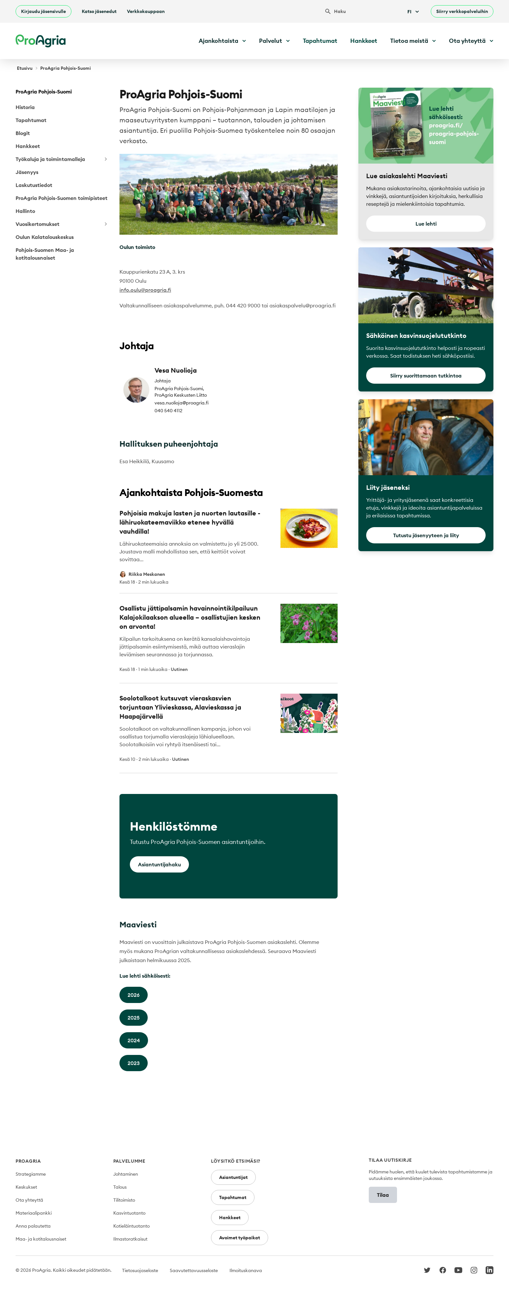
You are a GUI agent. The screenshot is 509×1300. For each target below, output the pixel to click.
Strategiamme (31, 1174)
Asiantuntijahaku (159, 864)
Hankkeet (363, 40)
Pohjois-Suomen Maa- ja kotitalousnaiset (45, 254)
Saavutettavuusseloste (194, 1270)
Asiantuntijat (233, 1177)
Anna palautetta (33, 1226)
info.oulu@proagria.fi (145, 290)
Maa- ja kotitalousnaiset (41, 1239)
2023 (134, 1063)
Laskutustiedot (34, 185)
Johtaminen (125, 1174)
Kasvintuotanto (129, 1213)
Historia (25, 107)
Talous (120, 1187)
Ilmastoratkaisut (130, 1239)
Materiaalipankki (34, 1213)
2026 (134, 995)
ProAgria (28, 1161)
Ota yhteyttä (29, 1200)
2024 (134, 1040)
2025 (134, 1017)
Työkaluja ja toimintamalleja (62, 159)
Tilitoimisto (124, 1200)
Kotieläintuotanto (131, 1226)
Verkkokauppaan (146, 11)
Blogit (23, 133)
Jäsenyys (27, 172)
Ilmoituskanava (246, 1270)
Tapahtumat (320, 40)
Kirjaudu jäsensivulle (43, 11)
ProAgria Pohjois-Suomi (44, 91)
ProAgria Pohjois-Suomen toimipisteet (61, 198)
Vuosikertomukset (62, 224)
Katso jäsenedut (99, 11)
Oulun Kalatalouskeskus (45, 237)
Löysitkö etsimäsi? (236, 1161)
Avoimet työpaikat (239, 1238)
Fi (413, 11)
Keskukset (26, 1187)
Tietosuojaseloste (140, 1270)
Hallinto (25, 211)
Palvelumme (129, 1161)
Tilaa (383, 1195)
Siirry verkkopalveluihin (462, 11)
